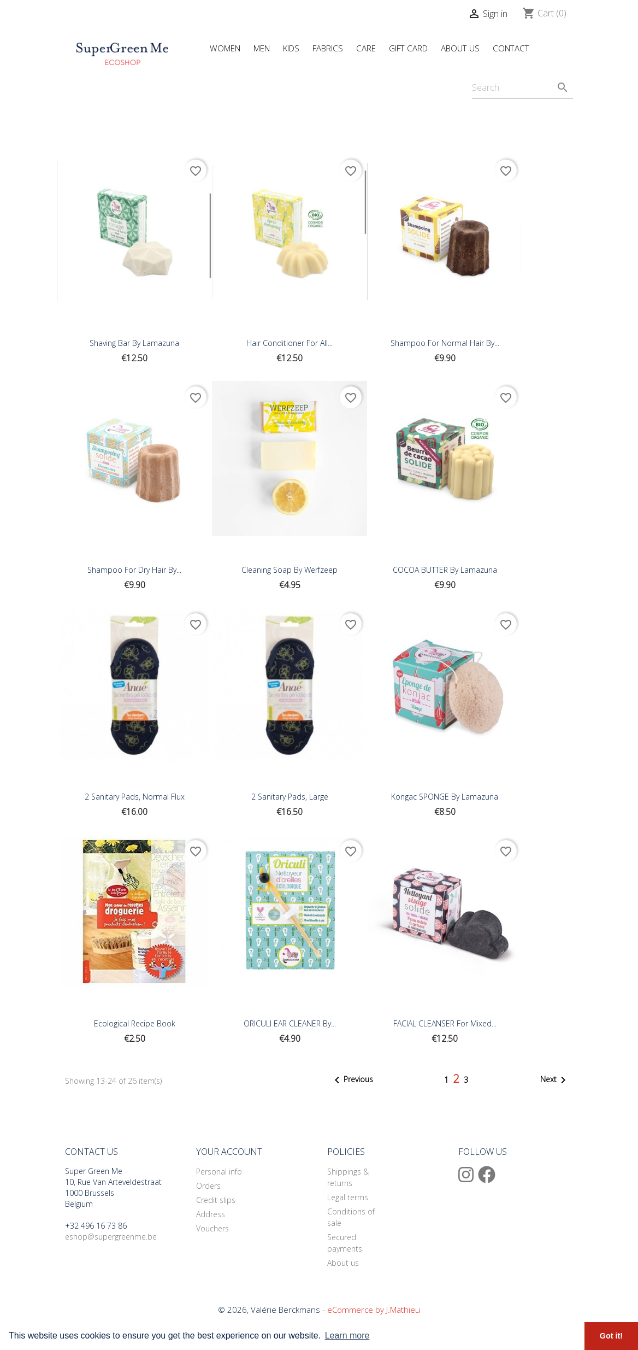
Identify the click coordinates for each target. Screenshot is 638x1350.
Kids (291, 48)
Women (225, 48)
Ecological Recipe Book (134, 1023)
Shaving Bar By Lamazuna (134, 343)
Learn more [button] (347, 1335)
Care (366, 48)
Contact (511, 48)
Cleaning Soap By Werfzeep (289, 570)
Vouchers (212, 1228)
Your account (229, 1152)
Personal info (219, 1171)
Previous (351, 1080)
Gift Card (408, 48)
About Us (460, 48)
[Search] (522, 88)
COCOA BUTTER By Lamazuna (445, 570)
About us (343, 1263)
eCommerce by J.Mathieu (373, 1309)
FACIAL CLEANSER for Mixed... (445, 1023)
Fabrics (327, 48)
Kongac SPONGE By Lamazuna (444, 796)
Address (210, 1214)
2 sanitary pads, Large (289, 796)
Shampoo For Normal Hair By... (445, 343)
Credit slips (215, 1200)
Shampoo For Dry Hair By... (134, 570)
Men (261, 48)
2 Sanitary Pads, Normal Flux (135, 796)
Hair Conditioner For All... (289, 343)
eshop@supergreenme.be (111, 1236)
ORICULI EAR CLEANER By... (290, 1023)
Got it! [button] (611, 1335)
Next (555, 1080)
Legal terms (347, 1197)
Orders (208, 1186)
